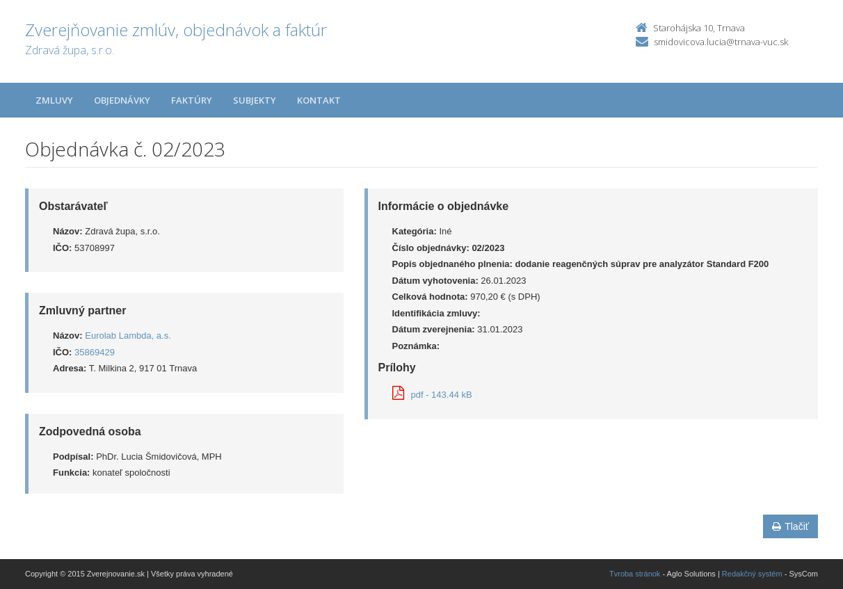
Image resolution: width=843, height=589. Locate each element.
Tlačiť (790, 526)
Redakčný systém (752, 574)
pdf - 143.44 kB (432, 394)
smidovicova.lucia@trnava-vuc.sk (721, 41)
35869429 (94, 352)
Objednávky (122, 100)
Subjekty (254, 100)
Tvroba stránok (634, 574)
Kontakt (319, 100)
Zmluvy (54, 100)
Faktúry (191, 100)
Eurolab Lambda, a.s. (128, 335)
